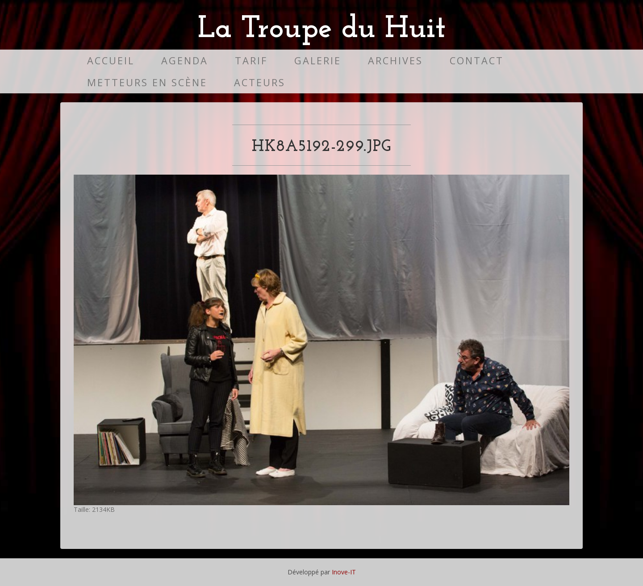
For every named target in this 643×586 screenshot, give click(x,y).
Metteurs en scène (147, 82)
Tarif (251, 60)
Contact (477, 60)
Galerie (317, 60)
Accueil (110, 60)
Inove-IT (344, 572)
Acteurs (259, 82)
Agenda (184, 60)
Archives (395, 60)
